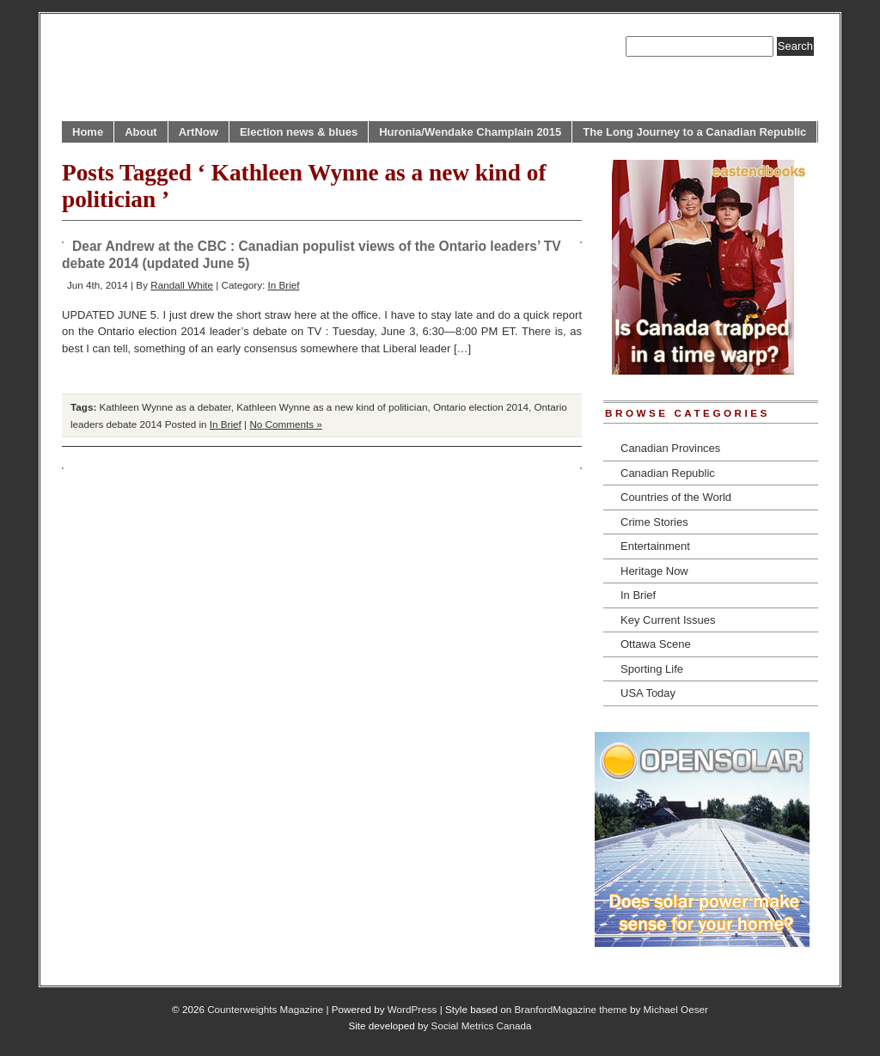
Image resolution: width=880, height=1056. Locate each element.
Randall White (181, 284)
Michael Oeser (676, 1009)
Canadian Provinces (670, 448)
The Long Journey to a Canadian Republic (694, 131)
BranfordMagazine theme (571, 1009)
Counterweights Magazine (265, 1009)
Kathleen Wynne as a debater (165, 406)
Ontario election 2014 (481, 406)
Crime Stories (654, 522)
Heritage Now (654, 571)
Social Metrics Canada (481, 1025)
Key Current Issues (668, 619)
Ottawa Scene (655, 644)
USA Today (647, 693)
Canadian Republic (667, 473)
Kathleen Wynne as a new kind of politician (331, 406)
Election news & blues (299, 131)
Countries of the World (675, 497)
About (141, 131)
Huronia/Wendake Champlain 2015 (470, 131)
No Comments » (285, 424)
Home (87, 131)
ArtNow (198, 131)
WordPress (412, 1009)
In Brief (283, 284)
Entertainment (655, 546)
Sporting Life (651, 668)
